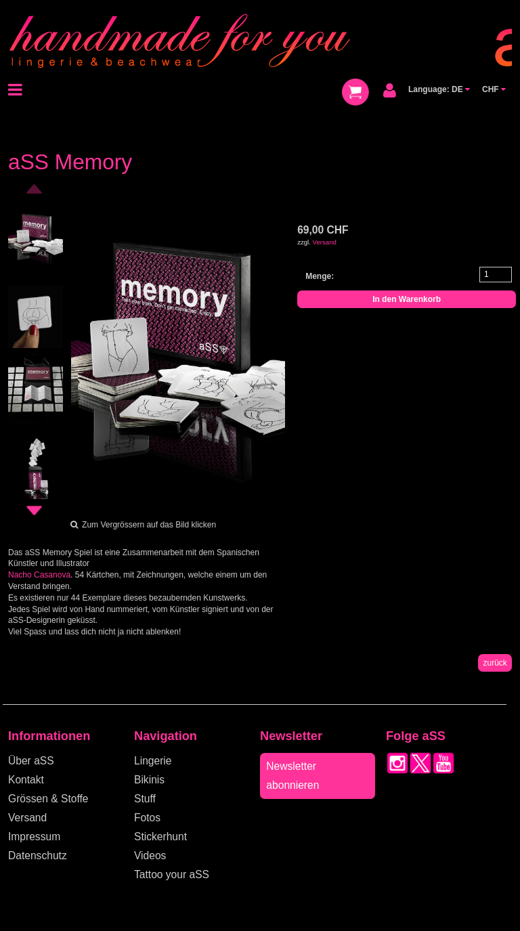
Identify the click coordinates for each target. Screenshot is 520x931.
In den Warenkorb (406, 299)
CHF (494, 89)
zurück (494, 663)
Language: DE (439, 89)
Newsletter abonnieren (292, 775)
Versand (325, 242)
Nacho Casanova (39, 575)
